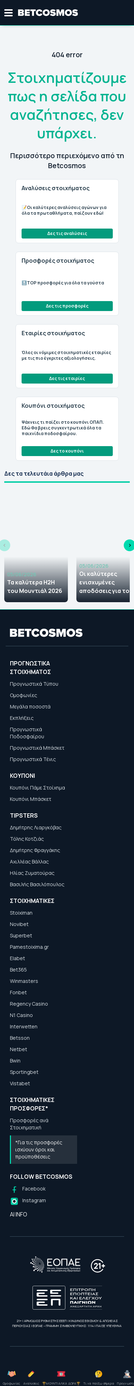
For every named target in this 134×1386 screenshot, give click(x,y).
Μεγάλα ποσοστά (30, 706)
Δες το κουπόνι (67, 451)
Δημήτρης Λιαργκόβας (36, 827)
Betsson (20, 1037)
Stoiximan (21, 912)
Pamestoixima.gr (29, 946)
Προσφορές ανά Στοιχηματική (29, 1124)
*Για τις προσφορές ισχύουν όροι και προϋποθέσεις (38, 1149)
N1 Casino (21, 1015)
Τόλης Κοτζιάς (27, 838)
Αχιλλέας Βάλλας (29, 861)
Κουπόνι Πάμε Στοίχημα (37, 787)
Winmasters (24, 981)
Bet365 (18, 969)
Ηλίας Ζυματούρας (32, 872)
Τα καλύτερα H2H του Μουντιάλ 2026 (34, 586)
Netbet (18, 1049)
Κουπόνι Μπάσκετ (30, 799)
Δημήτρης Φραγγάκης (35, 850)
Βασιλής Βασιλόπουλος (37, 884)
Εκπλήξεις (22, 718)
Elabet (17, 958)
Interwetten (23, 1026)
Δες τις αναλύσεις (67, 233)
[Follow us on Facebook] (28, 1189)
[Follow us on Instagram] (28, 1201)
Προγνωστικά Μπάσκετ (37, 747)
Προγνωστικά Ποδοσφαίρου (27, 733)
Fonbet (18, 992)
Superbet (21, 935)
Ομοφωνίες (23, 695)
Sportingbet (24, 1072)
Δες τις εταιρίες (67, 378)
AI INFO (18, 1214)
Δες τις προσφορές (67, 306)
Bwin (15, 1060)
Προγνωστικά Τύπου (34, 683)
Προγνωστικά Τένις (33, 759)
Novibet (19, 924)
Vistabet (20, 1083)
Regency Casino (29, 1003)
